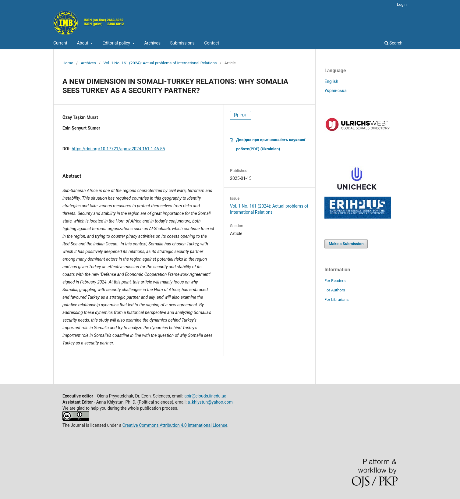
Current (60, 43)
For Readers (335, 280)
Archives (152, 43)
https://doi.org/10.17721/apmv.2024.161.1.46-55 (118, 148)
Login (402, 4)
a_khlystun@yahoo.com (210, 402)
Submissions (182, 43)
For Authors (334, 290)
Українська (335, 90)
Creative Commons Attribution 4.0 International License (174, 425)
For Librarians (336, 299)
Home (67, 63)
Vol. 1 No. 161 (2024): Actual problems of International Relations (160, 63)
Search (393, 43)
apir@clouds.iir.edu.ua (205, 396)
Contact (211, 43)
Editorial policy (116, 43)
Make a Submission (346, 243)
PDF (243, 115)
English (331, 81)
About (83, 43)
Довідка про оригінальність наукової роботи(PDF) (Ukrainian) (270, 144)
